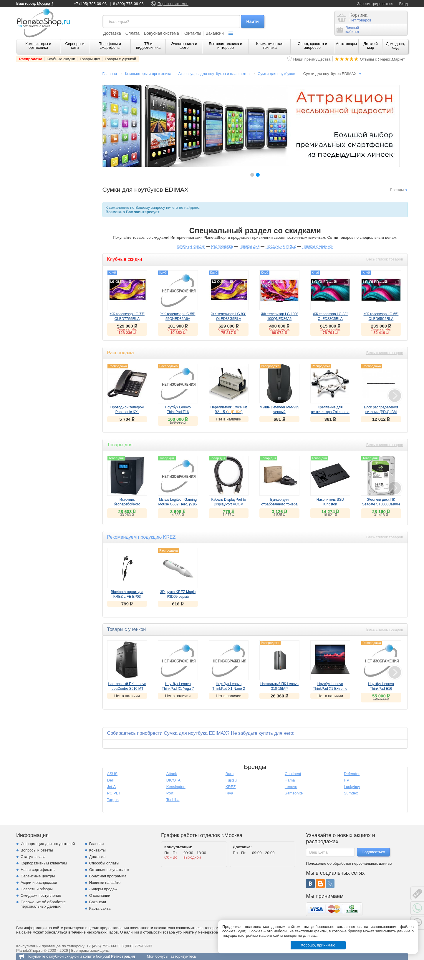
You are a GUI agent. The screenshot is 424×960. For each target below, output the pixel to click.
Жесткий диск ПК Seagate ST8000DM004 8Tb (381, 504)
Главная (109, 73)
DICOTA (173, 780)
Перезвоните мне (173, 3)
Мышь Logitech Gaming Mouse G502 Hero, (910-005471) (178, 504)
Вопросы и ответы (37, 850)
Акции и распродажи (39, 882)
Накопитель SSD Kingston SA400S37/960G (330, 504)
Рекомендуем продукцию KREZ (141, 537)
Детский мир (371, 45)
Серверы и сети (74, 45)
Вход (403, 3)
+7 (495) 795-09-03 (90, 3)
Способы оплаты (104, 863)
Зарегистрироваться (375, 3)
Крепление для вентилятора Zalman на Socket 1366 (330, 412)
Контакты (192, 33)
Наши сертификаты (38, 869)
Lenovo (291, 786)
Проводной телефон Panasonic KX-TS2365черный (127, 412)
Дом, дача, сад (395, 45)
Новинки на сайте (105, 882)
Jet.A (111, 786)
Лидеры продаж (103, 889)
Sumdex (351, 793)
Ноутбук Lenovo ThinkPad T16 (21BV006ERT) (178, 412)
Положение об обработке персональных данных (43, 904)
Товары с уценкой (120, 59)
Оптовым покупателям (109, 869)
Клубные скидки (61, 59)
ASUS (112, 774)
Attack (171, 774)
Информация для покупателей (48, 844)
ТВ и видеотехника (148, 45)
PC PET (114, 793)
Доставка (112, 33)
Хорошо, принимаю (318, 945)
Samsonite (294, 793)
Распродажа (30, 59)
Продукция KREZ (281, 246)
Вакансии (215, 33)
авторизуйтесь (183, 956)
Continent (293, 774)
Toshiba (173, 799)
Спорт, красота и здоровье (312, 45)
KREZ (231, 786)
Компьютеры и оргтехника (38, 45)
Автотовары (346, 43)
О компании (99, 895)
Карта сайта (99, 908)
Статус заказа (33, 856)
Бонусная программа (108, 876)
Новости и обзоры (37, 889)
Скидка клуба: (127, 329)
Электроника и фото (184, 45)
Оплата (132, 33)
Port (169, 793)
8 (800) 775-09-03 (128, 3)
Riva (229, 793)
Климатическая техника (269, 45)
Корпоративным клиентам (44, 863)
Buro (229, 774)
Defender (352, 774)
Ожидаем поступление (41, 895)
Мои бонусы (157, 956)
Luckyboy (352, 786)
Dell (110, 780)
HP (346, 780)
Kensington (176, 786)
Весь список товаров (384, 259)
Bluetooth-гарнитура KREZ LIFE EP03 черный (127, 596)
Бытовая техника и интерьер (225, 45)
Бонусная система (161, 33)
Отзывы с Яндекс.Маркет (382, 59)
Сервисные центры (38, 876)
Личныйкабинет (348, 30)
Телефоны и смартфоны (110, 45)
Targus (113, 799)
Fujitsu (231, 780)
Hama (290, 780)
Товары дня (90, 59)
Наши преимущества (312, 59)
